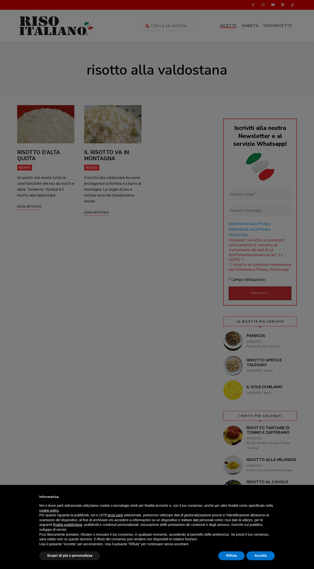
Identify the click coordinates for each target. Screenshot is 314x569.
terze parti (115, 515)
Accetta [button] (260, 555)
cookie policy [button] (49, 510)
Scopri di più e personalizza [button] (69, 555)
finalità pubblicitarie (67, 525)
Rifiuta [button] (231, 555)
